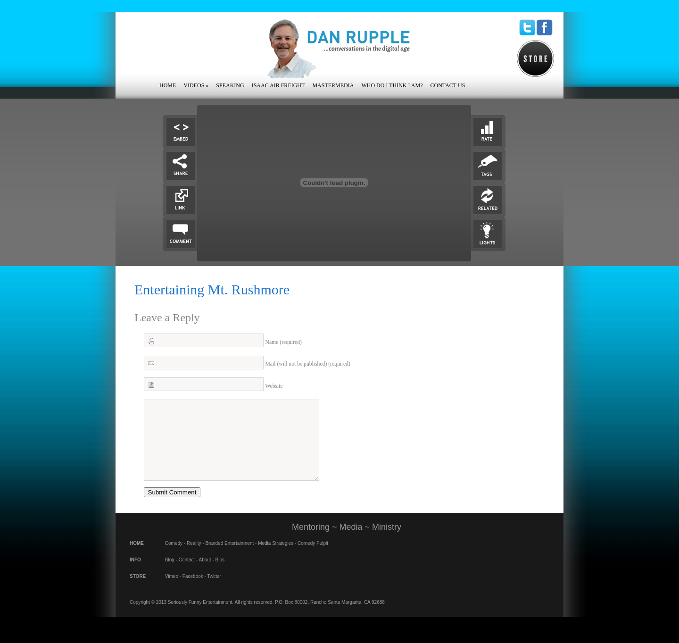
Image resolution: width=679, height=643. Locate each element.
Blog (169, 573)
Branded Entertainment (229, 557)
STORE (138, 590)
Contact (187, 573)
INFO (135, 573)
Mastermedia (333, 85)
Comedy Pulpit (313, 557)
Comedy (173, 557)
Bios (219, 573)
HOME (137, 557)
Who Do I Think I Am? (391, 85)
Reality (194, 557)
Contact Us (447, 85)
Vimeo (171, 590)
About (205, 573)
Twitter (214, 590)
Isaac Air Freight (278, 85)
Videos (195, 85)
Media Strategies (275, 557)
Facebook (192, 590)
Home (167, 85)
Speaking (230, 85)
